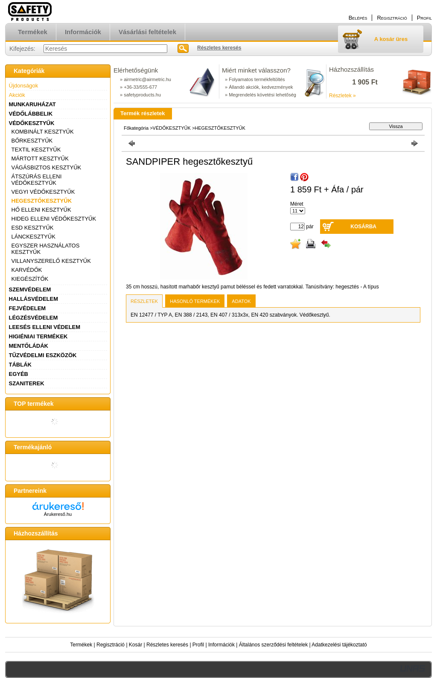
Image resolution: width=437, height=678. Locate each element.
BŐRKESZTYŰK (32, 140)
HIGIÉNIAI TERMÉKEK (38, 336)
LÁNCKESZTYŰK (33, 236)
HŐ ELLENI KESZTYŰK (41, 210)
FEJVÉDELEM (27, 308)
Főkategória (136, 128)
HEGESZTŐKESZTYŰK (42, 201)
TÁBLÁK (20, 364)
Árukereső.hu (58, 514)
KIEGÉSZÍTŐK (30, 279)
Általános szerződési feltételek (273, 645)
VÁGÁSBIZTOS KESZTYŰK (47, 167)
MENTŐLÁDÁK (28, 346)
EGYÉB (19, 374)
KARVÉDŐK (27, 270)
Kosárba (363, 227)
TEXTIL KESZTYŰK (36, 149)
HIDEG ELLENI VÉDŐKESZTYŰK (54, 218)
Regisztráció (110, 645)
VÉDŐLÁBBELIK (31, 114)
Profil (198, 645)
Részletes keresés (167, 645)
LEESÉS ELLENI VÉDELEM (45, 327)
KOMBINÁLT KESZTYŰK (43, 131)
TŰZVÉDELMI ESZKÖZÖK (43, 355)
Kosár (135, 645)
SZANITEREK (26, 383)
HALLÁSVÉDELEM (33, 299)
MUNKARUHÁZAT (32, 104)
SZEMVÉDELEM (30, 289)
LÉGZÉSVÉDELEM (33, 317)
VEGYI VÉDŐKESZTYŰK (43, 192)
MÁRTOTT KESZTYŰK (40, 158)
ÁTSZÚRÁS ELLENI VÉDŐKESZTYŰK (37, 179)
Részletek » (342, 96)
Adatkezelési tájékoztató (339, 645)
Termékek (81, 645)
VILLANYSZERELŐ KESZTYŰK (51, 261)
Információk (221, 645)
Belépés (358, 18)
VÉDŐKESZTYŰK (32, 123)
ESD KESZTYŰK (33, 227)
